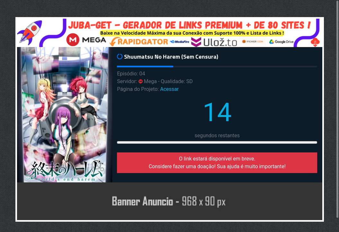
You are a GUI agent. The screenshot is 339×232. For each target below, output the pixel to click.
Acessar (169, 89)
